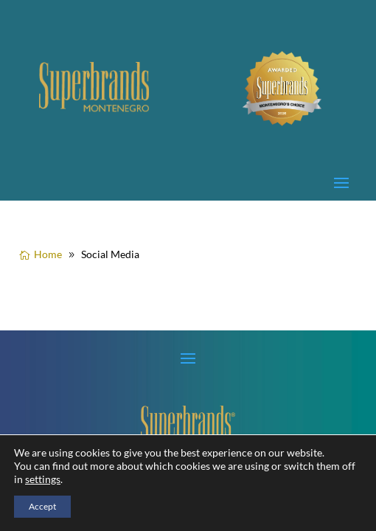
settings (42, 479)
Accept (42, 506)
